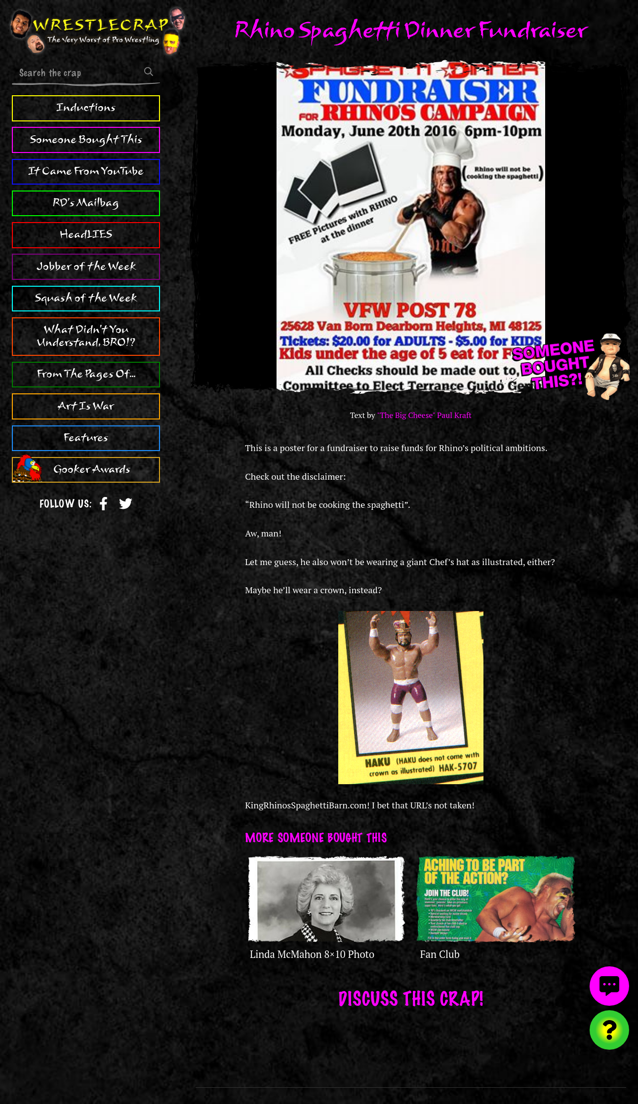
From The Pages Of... (86, 374)
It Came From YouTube (86, 171)
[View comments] (609, 986)
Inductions (86, 107)
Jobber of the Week (86, 266)
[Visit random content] (609, 1030)
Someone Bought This (86, 139)
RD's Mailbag (86, 202)
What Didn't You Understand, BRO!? (86, 336)
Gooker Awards (91, 469)
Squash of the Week (86, 298)
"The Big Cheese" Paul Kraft (424, 415)
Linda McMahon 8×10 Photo (312, 954)
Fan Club (440, 954)
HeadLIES (86, 234)
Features (86, 437)
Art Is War (86, 406)
